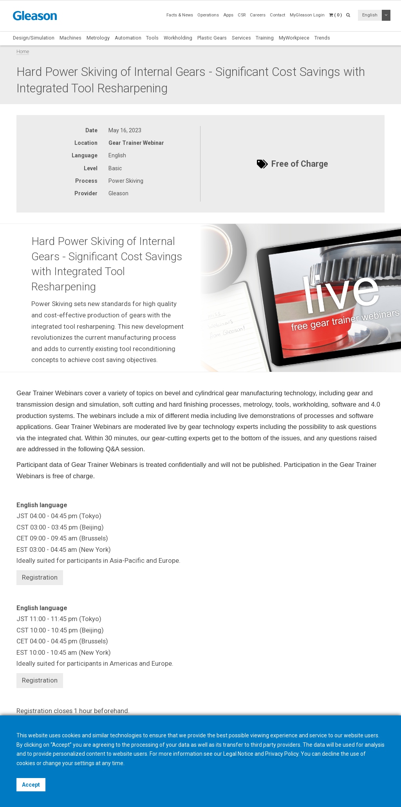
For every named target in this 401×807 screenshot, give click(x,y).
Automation (128, 38)
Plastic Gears (212, 38)
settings (84, 763)
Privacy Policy (281, 754)
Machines (70, 38)
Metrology (98, 38)
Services (241, 38)
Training (265, 38)
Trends (322, 38)
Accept (31, 785)
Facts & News (179, 15)
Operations (208, 15)
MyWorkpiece (294, 38)
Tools (152, 38)
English (370, 15)
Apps (228, 15)
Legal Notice (238, 754)
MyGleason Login (307, 15)
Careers (258, 15)
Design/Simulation (33, 38)
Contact (277, 15)
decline (331, 754)
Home (22, 51)
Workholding (178, 38)
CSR (242, 15)
